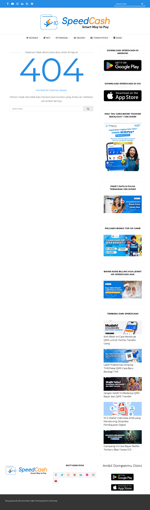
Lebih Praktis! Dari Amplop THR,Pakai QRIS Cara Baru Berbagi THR (118, 368)
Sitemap (53, 501)
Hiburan (79, 38)
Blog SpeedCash (13, 501)
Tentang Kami (41, 501)
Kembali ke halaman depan (51, 90)
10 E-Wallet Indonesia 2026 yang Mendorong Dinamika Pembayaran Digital (122, 421)
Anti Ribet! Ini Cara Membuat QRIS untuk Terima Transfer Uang (120, 340)
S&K (32, 501)
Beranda (32, 38)
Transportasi (99, 38)
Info (47, 38)
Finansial (62, 38)
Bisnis (118, 38)
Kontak (25, 501)
